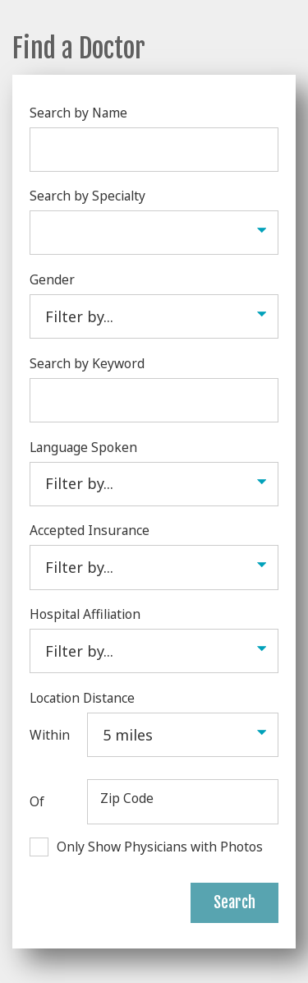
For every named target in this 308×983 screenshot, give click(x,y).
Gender (52, 279)
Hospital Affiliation (85, 614)
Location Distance (82, 698)
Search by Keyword (87, 363)
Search (234, 902)
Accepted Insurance (89, 530)
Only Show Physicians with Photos (160, 847)
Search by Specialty (87, 196)
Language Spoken (83, 447)
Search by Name (78, 113)
